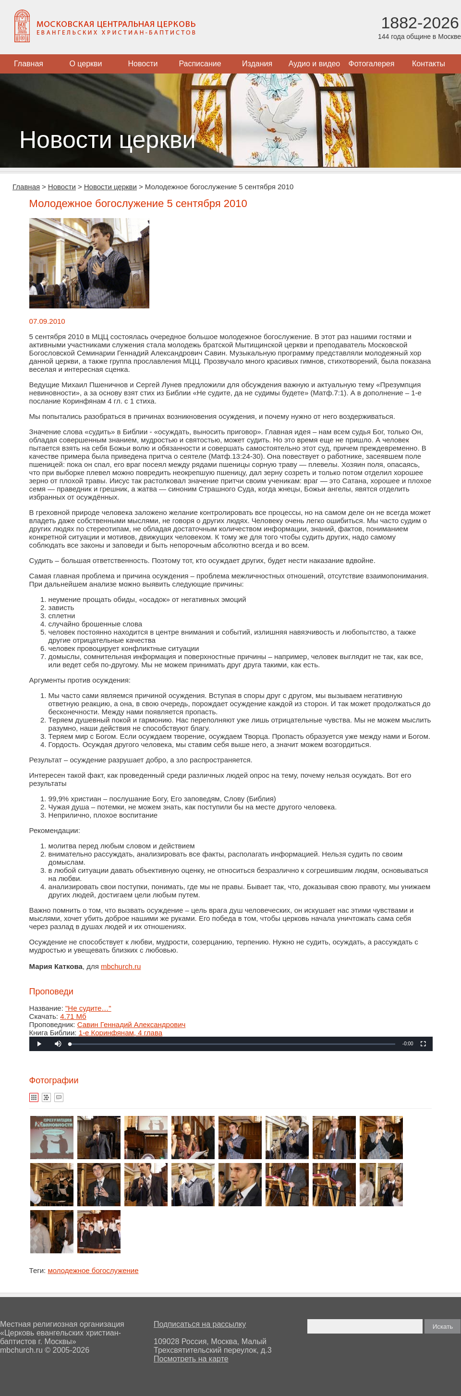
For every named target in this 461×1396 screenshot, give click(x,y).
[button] (58, 1044)
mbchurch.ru (121, 966)
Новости (143, 64)
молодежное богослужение (93, 1270)
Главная (28, 64)
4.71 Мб (73, 1016)
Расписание (200, 64)
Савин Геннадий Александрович (131, 1024)
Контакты (428, 64)
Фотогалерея (372, 64)
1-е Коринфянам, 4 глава (120, 1033)
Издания (257, 64)
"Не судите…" (88, 1008)
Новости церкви (110, 187)
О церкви (85, 64)
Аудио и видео (314, 64)
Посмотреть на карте (191, 1359)
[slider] (232, 1044)
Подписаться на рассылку (200, 1324)
